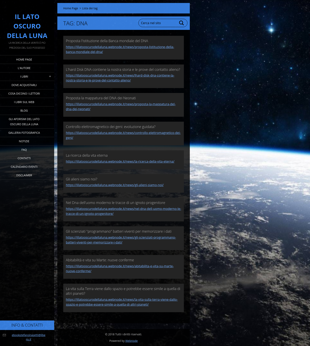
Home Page (24, 59)
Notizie (24, 141)
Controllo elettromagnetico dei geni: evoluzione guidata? (110, 126)
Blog (24, 110)
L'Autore (24, 68)
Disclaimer (24, 175)
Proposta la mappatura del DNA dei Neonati (101, 98)
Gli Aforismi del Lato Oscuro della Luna (24, 121)
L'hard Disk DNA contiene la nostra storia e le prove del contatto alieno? (123, 69)
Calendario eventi (24, 167)
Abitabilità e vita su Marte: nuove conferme (100, 260)
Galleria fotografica (24, 133)
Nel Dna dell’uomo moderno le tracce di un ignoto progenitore (115, 202)
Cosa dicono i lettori (24, 93)
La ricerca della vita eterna (87, 155)
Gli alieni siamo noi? (81, 179)
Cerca (181, 23)
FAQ (24, 150)
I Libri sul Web (24, 102)
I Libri (24, 76)
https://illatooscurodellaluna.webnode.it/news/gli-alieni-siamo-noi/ (115, 185)
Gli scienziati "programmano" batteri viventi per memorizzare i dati (118, 231)
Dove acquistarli (24, 85)
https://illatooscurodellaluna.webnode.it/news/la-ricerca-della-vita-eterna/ (120, 161)
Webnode (131, 341)
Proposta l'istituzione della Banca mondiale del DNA (107, 40)
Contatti (24, 158)
